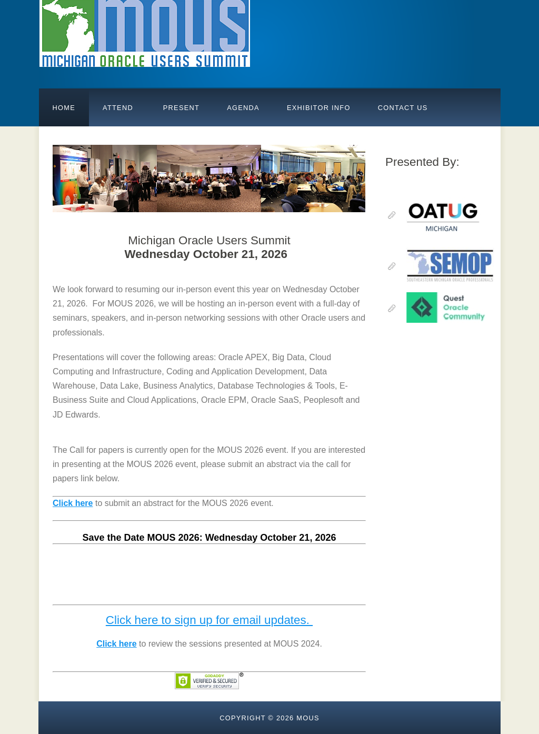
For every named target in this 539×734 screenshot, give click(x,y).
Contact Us (403, 108)
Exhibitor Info (319, 108)
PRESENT (180, 108)
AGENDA (243, 108)
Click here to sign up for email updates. (209, 620)
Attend (118, 108)
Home (64, 108)
